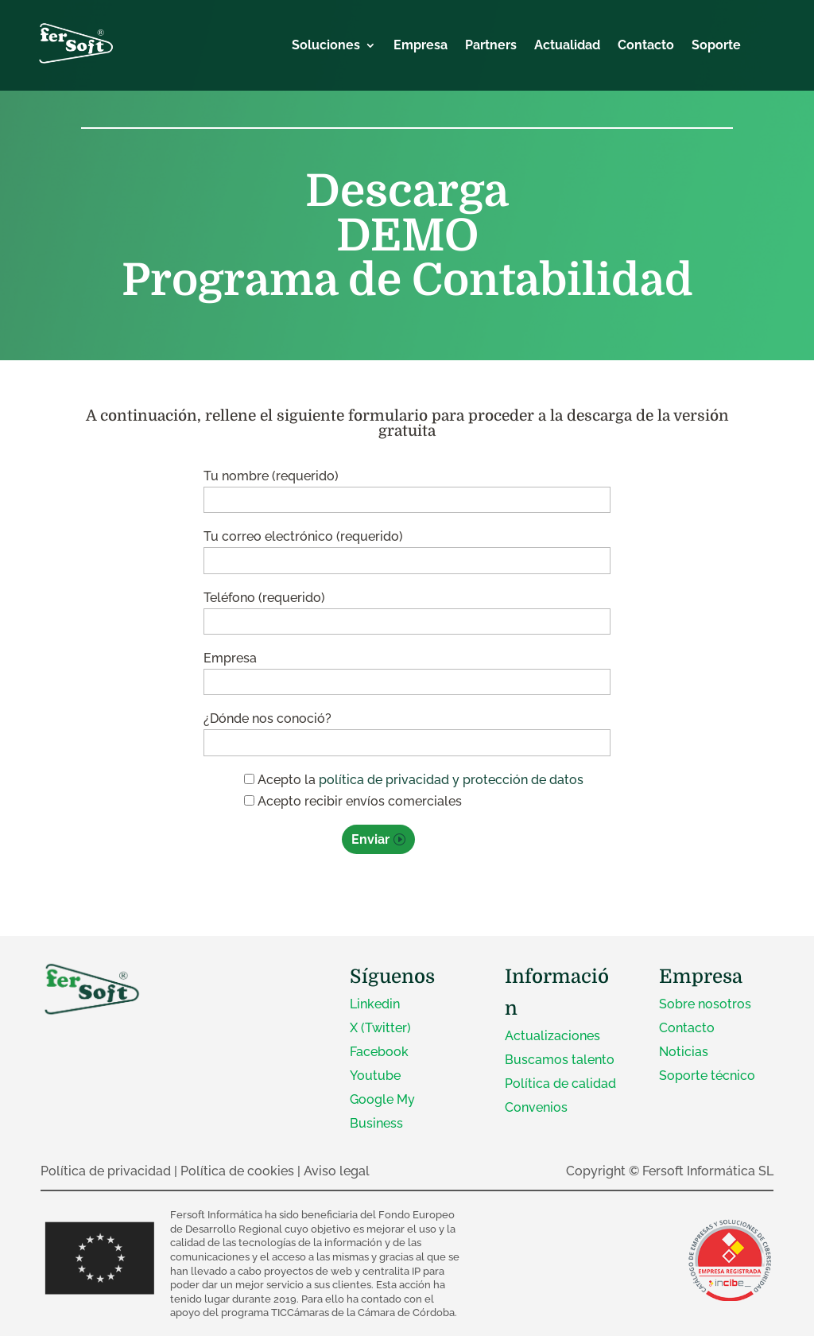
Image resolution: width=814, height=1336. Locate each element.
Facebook (379, 1051)
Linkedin (375, 1004)
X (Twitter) (380, 1027)
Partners (491, 46)
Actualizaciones (552, 1035)
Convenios (536, 1107)
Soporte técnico (707, 1075)
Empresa (420, 46)
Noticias (683, 1051)
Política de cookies (237, 1171)
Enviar (370, 839)
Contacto (646, 46)
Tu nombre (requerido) (407, 487)
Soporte (716, 46)
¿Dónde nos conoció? (407, 730)
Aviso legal (337, 1171)
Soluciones (326, 46)
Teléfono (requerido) (407, 609)
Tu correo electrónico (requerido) (407, 548)
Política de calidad (560, 1083)
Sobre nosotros (705, 1004)
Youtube (375, 1075)
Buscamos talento (559, 1059)
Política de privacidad (106, 1171)
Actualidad (567, 46)
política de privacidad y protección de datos (451, 779)
